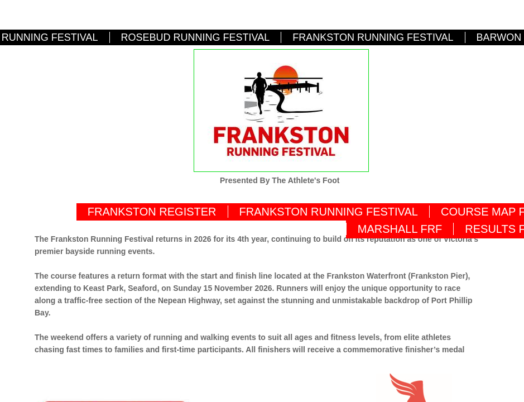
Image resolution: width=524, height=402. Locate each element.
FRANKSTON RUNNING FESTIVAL (372, 37)
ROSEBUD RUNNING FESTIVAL (195, 37)
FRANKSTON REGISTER (152, 211)
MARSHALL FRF (400, 229)
